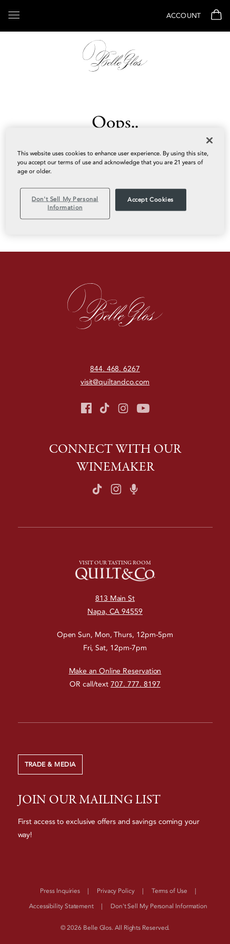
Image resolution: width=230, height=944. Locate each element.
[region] (115, 181)
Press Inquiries (60, 891)
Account (183, 16)
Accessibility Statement (61, 906)
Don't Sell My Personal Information (159, 906)
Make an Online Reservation (115, 671)
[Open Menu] (13, 13)
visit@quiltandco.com (115, 382)
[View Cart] (215, 16)
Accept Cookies (150, 200)
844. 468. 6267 (115, 369)
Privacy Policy (116, 891)
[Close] (209, 140)
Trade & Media (50, 764)
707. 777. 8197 (136, 684)
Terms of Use (169, 891)
